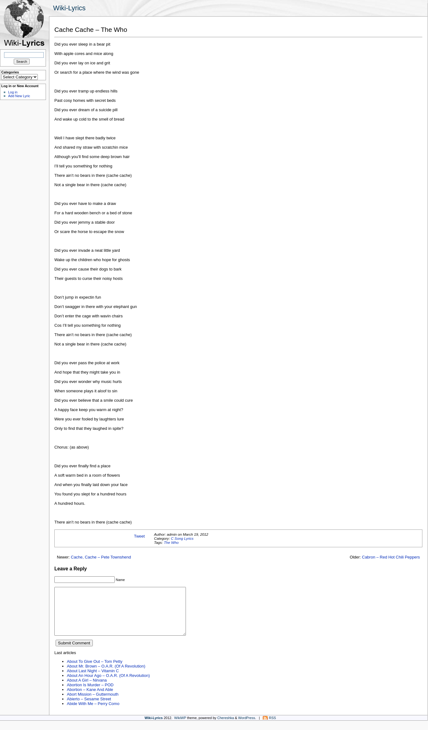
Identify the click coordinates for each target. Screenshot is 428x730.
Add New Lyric (19, 96)
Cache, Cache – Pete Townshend (101, 557)
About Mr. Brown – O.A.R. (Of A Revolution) (106, 675)
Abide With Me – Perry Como (93, 713)
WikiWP (180, 727)
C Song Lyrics (182, 538)
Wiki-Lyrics (69, 8)
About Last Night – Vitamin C (93, 680)
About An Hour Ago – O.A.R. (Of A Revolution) (108, 685)
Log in (12, 92)
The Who (171, 542)
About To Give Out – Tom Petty (94, 670)
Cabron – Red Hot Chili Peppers (391, 557)
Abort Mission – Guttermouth (92, 703)
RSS (272, 727)
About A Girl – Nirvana (87, 689)
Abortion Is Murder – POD (90, 694)
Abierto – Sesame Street (89, 708)
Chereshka (225, 727)
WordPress (246, 727)
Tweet (139, 536)
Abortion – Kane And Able (90, 699)
